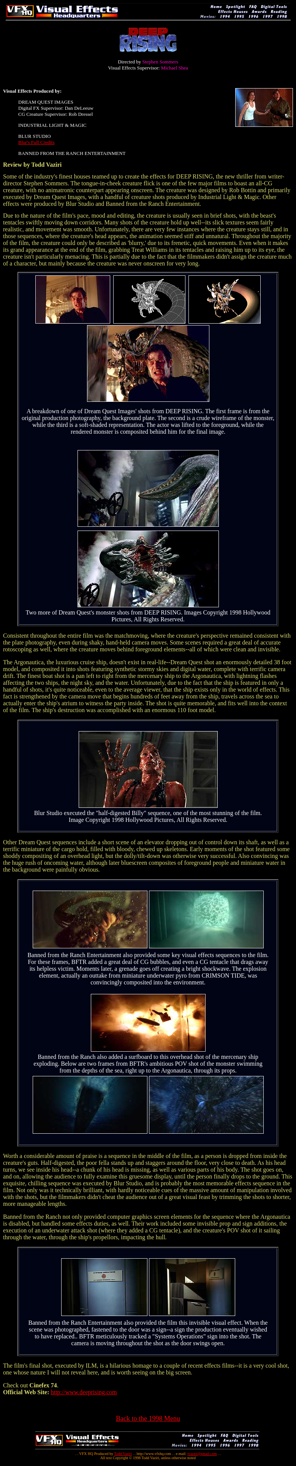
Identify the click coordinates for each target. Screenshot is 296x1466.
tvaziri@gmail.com (202, 1454)
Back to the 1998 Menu (148, 1418)
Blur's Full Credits (36, 142)
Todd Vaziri (123, 1454)
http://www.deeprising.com (84, 1392)
